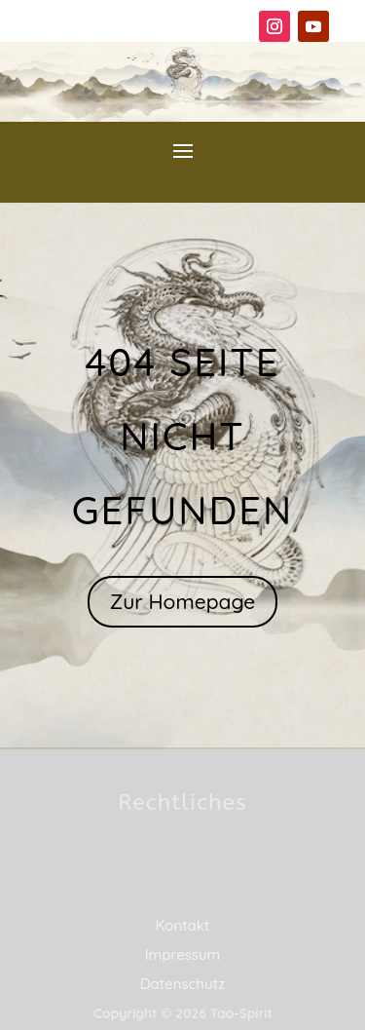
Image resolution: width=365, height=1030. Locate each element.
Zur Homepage (183, 601)
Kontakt (183, 925)
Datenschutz (183, 983)
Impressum (183, 954)
